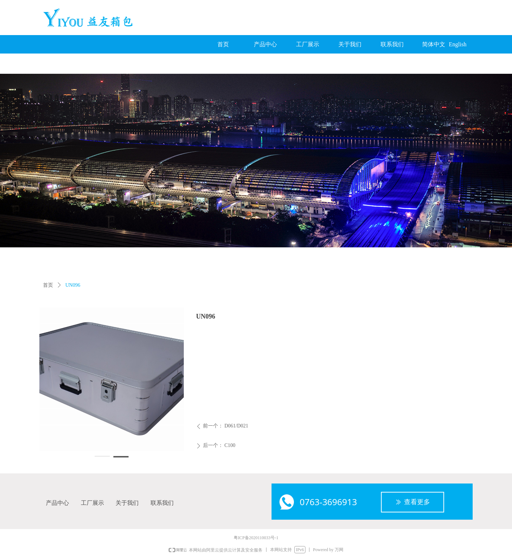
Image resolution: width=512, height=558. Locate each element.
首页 (48, 285)
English (458, 44)
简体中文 (433, 44)
